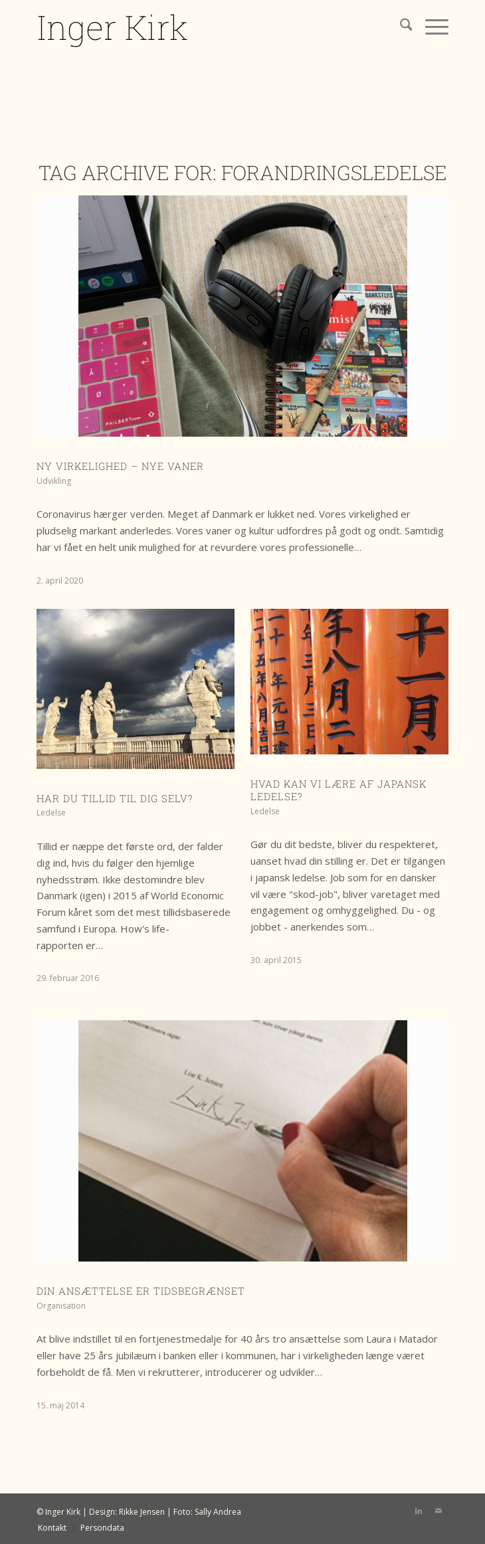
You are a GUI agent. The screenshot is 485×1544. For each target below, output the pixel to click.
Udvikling (54, 481)
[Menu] (430, 26)
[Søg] (400, 26)
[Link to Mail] (438, 1511)
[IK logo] (201, 26)
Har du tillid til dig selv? (115, 798)
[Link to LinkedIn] (419, 1511)
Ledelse (51, 812)
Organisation (61, 1305)
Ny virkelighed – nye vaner (120, 466)
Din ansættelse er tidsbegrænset (141, 1290)
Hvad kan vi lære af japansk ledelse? (338, 790)
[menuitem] (400, 26)
